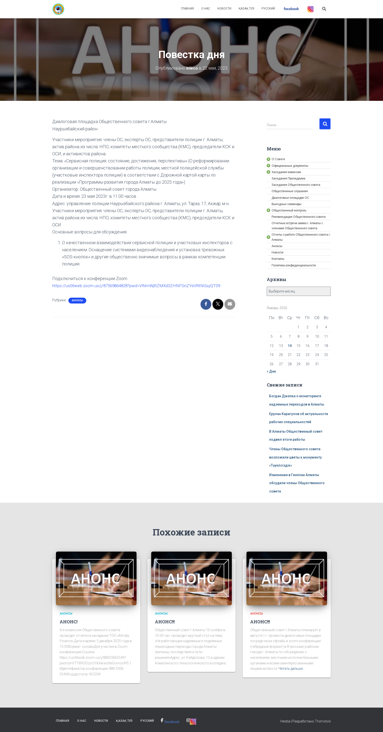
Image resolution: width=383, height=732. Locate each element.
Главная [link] (187, 8)
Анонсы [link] (77, 300)
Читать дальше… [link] (291, 668)
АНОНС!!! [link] (165, 621)
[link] (58, 9)
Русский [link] (268, 8)
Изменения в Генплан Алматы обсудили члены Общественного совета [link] (297, 483)
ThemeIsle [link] (323, 721)
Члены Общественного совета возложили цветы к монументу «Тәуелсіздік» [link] (295, 457)
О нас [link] (205, 8)
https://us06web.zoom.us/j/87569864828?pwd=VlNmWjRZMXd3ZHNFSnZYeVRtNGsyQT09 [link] (140, 285)
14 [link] (290, 345)
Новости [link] (224, 8)
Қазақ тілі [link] (246, 8)
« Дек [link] (271, 371)
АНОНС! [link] (68, 621)
